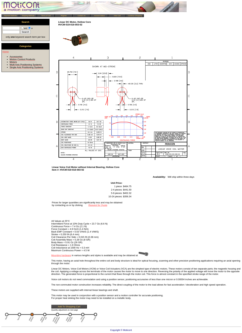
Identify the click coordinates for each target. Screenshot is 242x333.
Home (5, 51)
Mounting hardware (61, 255)
